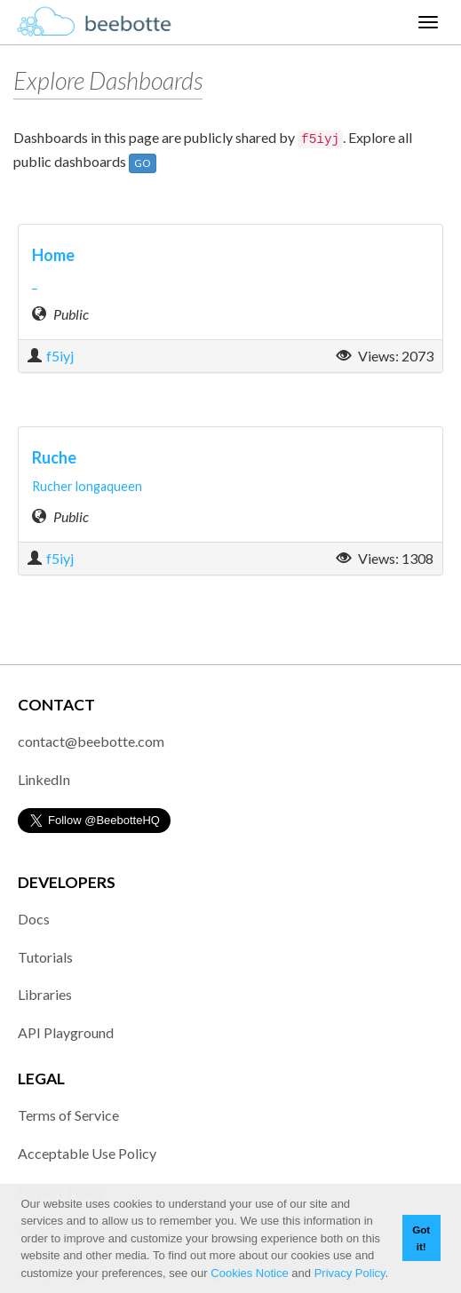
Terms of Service (68, 1115)
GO (142, 163)
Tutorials (45, 956)
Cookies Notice (249, 1273)
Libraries (45, 994)
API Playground (66, 1032)
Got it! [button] (421, 1238)
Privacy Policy (349, 1273)
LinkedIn (44, 779)
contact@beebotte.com (91, 741)
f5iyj (60, 355)
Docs (34, 918)
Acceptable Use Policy (87, 1153)
